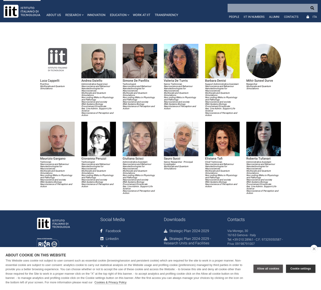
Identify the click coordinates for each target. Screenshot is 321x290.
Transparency (166, 15)
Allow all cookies (268, 268)
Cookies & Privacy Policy (111, 282)
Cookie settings (300, 268)
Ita (315, 16)
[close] (314, 248)
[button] (74, 11)
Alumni (274, 16)
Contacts (291, 16)
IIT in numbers (254, 16)
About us (53, 15)
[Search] (273, 8)
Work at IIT (141, 15)
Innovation (96, 15)
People (234, 16)
